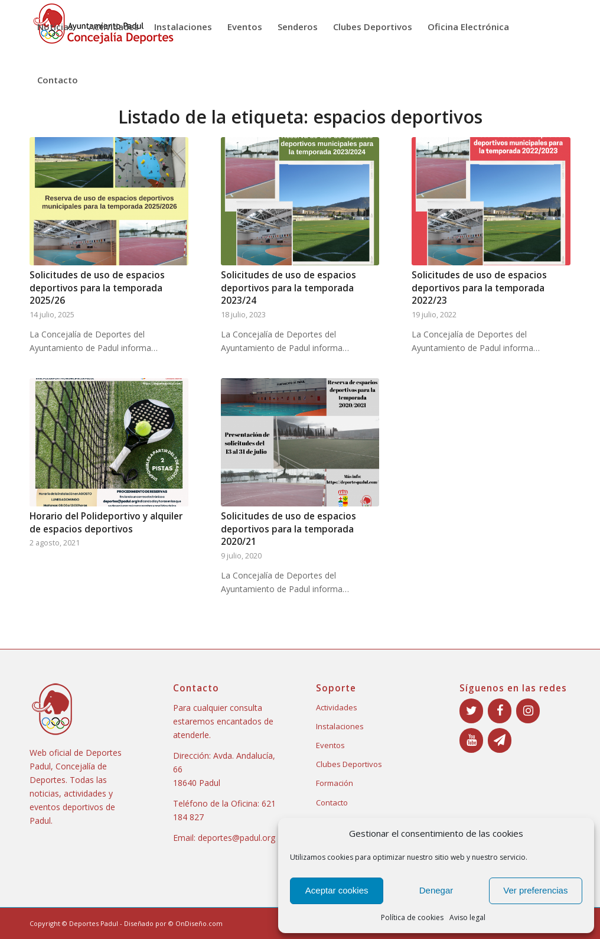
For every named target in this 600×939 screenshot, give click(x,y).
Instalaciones (340, 726)
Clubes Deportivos (349, 764)
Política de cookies (412, 917)
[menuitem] (55, 26)
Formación (334, 783)
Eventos (330, 745)
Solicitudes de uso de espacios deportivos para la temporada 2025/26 (97, 288)
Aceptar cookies (337, 890)
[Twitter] (471, 710)
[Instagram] (528, 710)
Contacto (332, 802)
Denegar (436, 890)
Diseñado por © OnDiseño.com (173, 923)
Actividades (336, 707)
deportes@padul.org (236, 837)
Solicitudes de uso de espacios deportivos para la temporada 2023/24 (288, 288)
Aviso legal (467, 917)
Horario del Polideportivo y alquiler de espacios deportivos (106, 522)
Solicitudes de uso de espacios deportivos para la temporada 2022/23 (479, 288)
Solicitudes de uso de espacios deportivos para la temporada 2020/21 (288, 529)
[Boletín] (499, 740)
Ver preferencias (535, 890)
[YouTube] (471, 740)
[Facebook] (499, 710)
